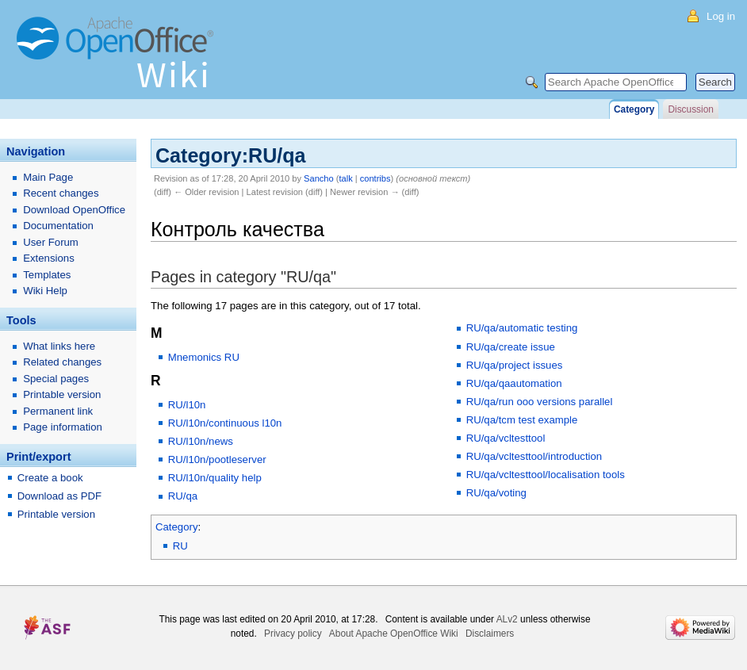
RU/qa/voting (496, 493)
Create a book (50, 478)
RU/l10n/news (200, 441)
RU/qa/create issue (510, 347)
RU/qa (182, 496)
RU (180, 546)
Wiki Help (45, 291)
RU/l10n (187, 405)
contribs (375, 178)
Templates (47, 275)
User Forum (51, 242)
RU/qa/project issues (514, 365)
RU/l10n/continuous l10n (225, 423)
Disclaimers (489, 633)
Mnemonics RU (203, 357)
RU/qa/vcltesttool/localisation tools (545, 474)
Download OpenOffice (74, 210)
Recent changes (60, 193)
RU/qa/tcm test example (522, 420)
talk (345, 178)
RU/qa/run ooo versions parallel (539, 402)
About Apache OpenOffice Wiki (393, 633)
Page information (62, 427)
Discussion (690, 109)
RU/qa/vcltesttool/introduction (534, 456)
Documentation (58, 226)
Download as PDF (59, 496)
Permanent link (58, 411)
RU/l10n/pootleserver (217, 459)
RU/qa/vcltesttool (506, 438)
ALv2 (507, 619)
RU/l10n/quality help (215, 478)
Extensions (49, 258)
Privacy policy (293, 633)
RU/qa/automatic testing (522, 328)
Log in (721, 16)
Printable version (62, 394)
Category (176, 527)
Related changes (62, 362)
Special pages (56, 379)
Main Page (48, 177)
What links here (59, 346)
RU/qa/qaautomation (514, 383)
